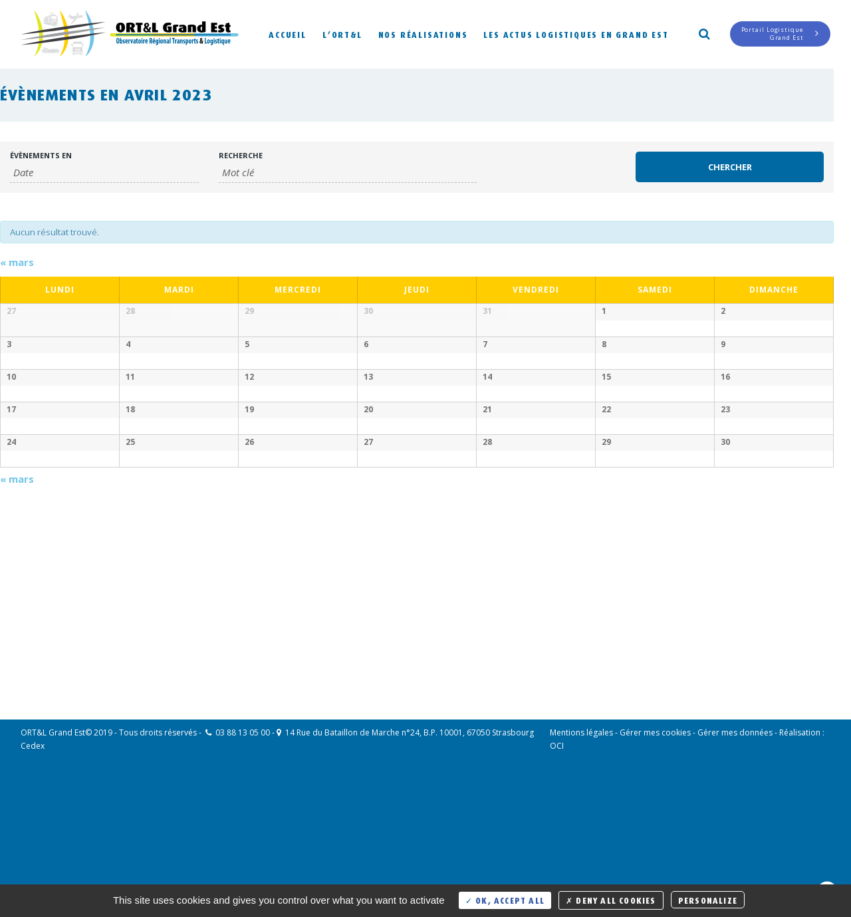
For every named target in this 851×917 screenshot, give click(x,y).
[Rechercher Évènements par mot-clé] (348, 172)
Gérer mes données (735, 859)
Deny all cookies (611, 899)
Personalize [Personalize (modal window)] (707, 899)
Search (703, 33)
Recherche (241, 155)
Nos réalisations (423, 33)
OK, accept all (505, 899)
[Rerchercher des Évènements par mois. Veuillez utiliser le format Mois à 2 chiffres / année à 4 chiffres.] (104, 172)
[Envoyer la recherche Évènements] (730, 167)
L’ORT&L (342, 33)
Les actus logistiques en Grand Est (575, 33)
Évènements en (41, 155)
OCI (557, 872)
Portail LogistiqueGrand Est (780, 33)
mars (17, 262)
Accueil (287, 33)
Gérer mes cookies (655, 859)
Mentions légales (581, 859)
